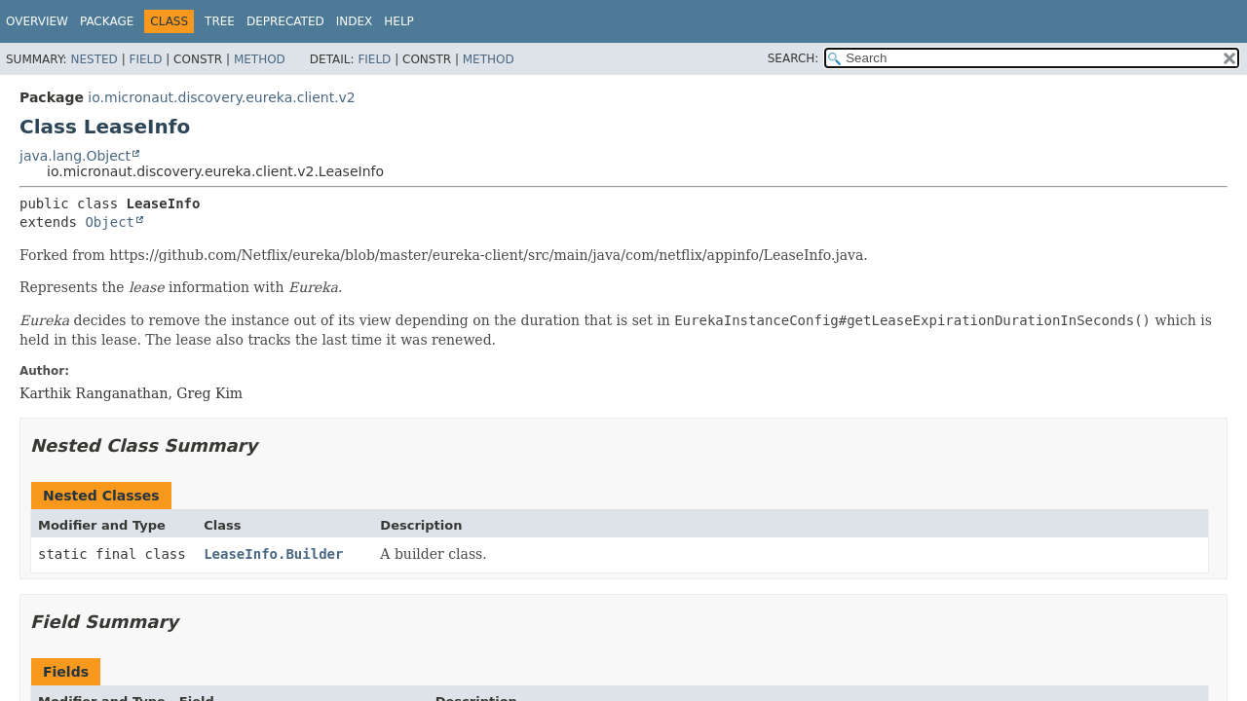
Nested (93, 59)
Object (109, 222)
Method (259, 59)
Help (399, 21)
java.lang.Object (75, 156)
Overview (37, 21)
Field (145, 59)
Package (106, 21)
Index (354, 21)
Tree (220, 21)
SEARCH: (793, 58)
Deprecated (285, 21)
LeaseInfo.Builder (273, 554)
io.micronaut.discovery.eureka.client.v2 (221, 97)
